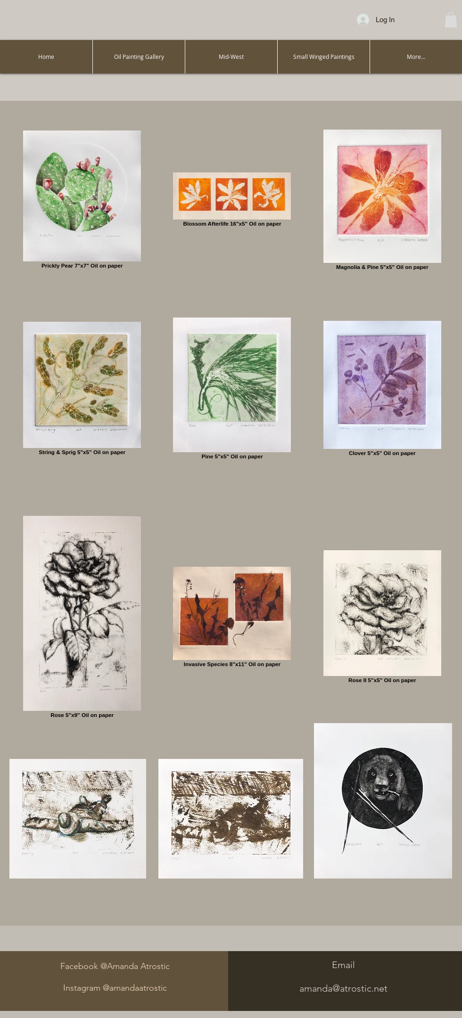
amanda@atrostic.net (343, 988)
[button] (451, 19)
